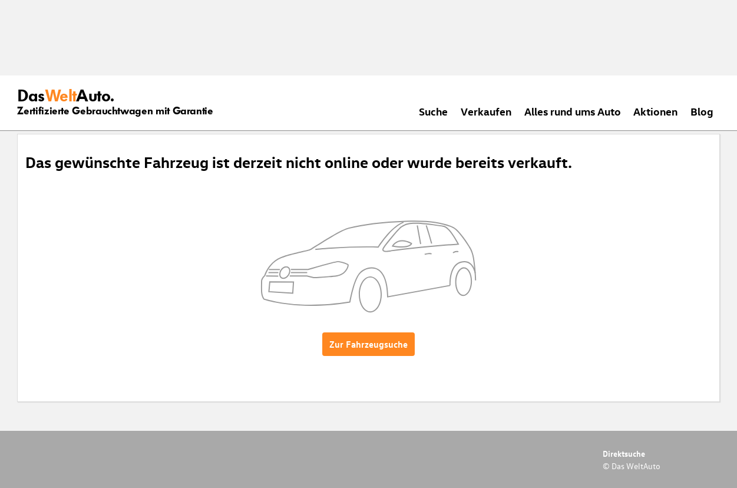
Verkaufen (486, 111)
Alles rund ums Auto (572, 111)
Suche (433, 111)
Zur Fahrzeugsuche (368, 344)
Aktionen (655, 111)
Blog (701, 111)
